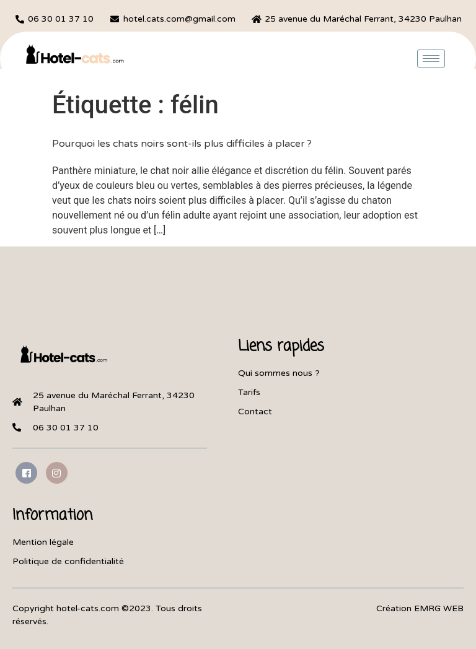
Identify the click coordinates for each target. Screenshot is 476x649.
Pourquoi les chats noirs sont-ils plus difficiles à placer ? (182, 143)
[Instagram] (57, 473)
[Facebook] (26, 473)
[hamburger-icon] (431, 59)
